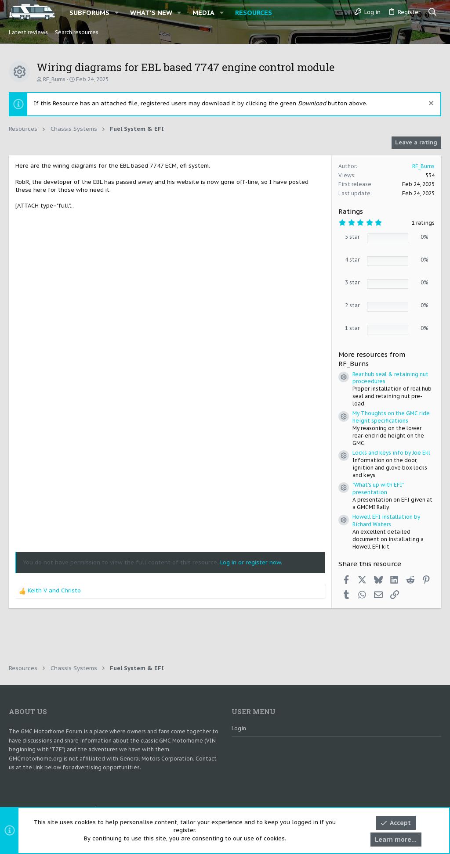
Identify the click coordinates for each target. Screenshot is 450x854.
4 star (352, 259)
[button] (116, 12)
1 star (352, 328)
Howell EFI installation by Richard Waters (386, 520)
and (54, 590)
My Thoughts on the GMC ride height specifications (391, 417)
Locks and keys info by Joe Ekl (391, 452)
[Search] (432, 12)
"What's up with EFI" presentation (377, 488)
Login (239, 728)
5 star (352, 236)
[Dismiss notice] (430, 104)
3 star (352, 282)
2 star (352, 305)
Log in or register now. (251, 562)
